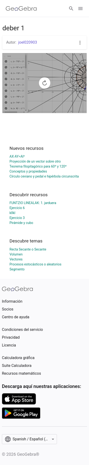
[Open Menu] (80, 8)
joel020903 (27, 42)
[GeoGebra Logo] (21, 8)
